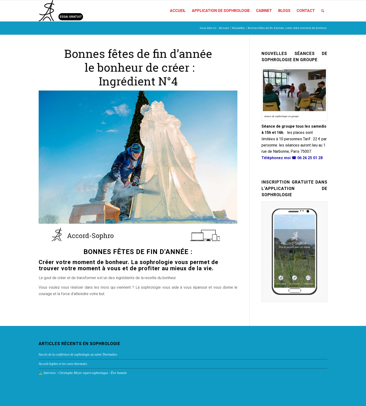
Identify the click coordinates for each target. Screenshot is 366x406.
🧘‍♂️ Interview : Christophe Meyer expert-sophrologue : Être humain (83, 373)
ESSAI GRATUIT (71, 16)
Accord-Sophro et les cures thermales (63, 364)
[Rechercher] (322, 10)
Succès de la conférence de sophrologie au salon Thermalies (78, 354)
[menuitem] (178, 10)
